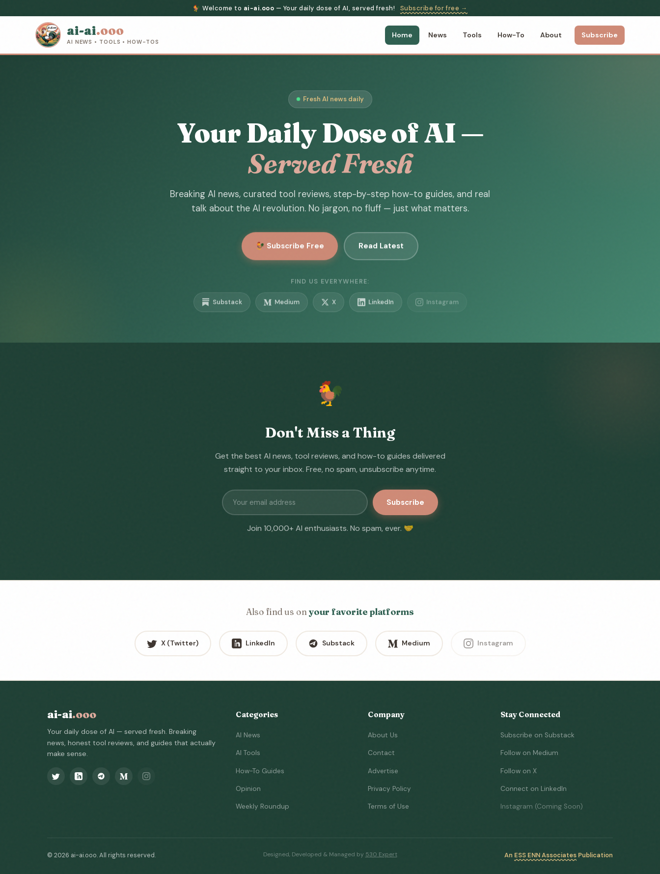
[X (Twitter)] (56, 776)
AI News (248, 735)
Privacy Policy (389, 789)
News (437, 34)
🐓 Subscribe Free (289, 249)
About (551, 34)
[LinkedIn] (78, 776)
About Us (383, 735)
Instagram (437, 306)
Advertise (383, 771)
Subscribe (599, 34)
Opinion (248, 789)
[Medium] (124, 776)
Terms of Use (388, 806)
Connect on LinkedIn (533, 789)
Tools (472, 34)
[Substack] (101, 776)
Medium (282, 306)
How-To (510, 34)
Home (402, 34)
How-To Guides (260, 771)
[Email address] (295, 502)
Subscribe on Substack (537, 735)
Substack (222, 306)
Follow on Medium (529, 753)
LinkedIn (376, 306)
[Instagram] (146, 776)
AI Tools (248, 753)
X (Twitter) (172, 643)
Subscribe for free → (434, 8)
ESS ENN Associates (545, 855)
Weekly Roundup (262, 806)
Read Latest (381, 249)
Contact (381, 753)
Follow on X (518, 771)
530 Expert (381, 854)
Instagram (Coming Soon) (541, 806)
